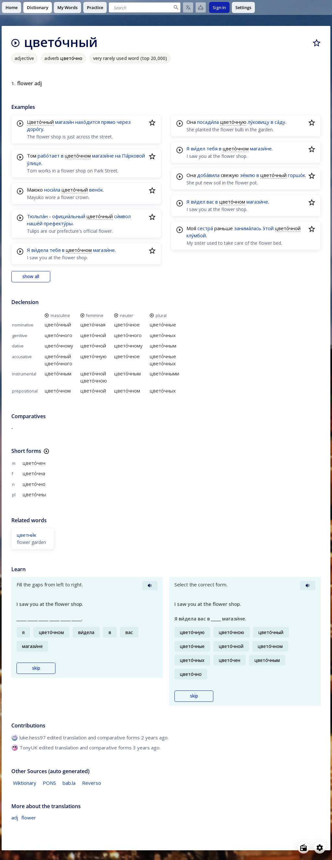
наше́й (34, 223)
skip (36, 668)
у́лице (34, 163)
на (118, 155)
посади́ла (208, 122)
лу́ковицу (258, 122)
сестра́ (205, 228)
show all (30, 276)
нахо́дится (87, 122)
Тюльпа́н (37, 216)
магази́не (103, 155)
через (124, 122)
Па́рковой (133, 155)
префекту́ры (58, 223)
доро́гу (35, 129)
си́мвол (122, 216)
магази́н (64, 122)
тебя (55, 250)
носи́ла (52, 189)
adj (14, 817)
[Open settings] (320, 848)
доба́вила (208, 175)
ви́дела (39, 250)
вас (210, 201)
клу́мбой (196, 235)
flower (28, 817)
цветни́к (26, 535)
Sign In (219, 7)
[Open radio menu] (303, 848)
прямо (108, 122)
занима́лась (247, 228)
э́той (268, 228)
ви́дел (198, 148)
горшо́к (296, 175)
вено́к (96, 189)
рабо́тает (49, 155)
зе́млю (247, 175)
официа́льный (68, 216)
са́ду (280, 122)
